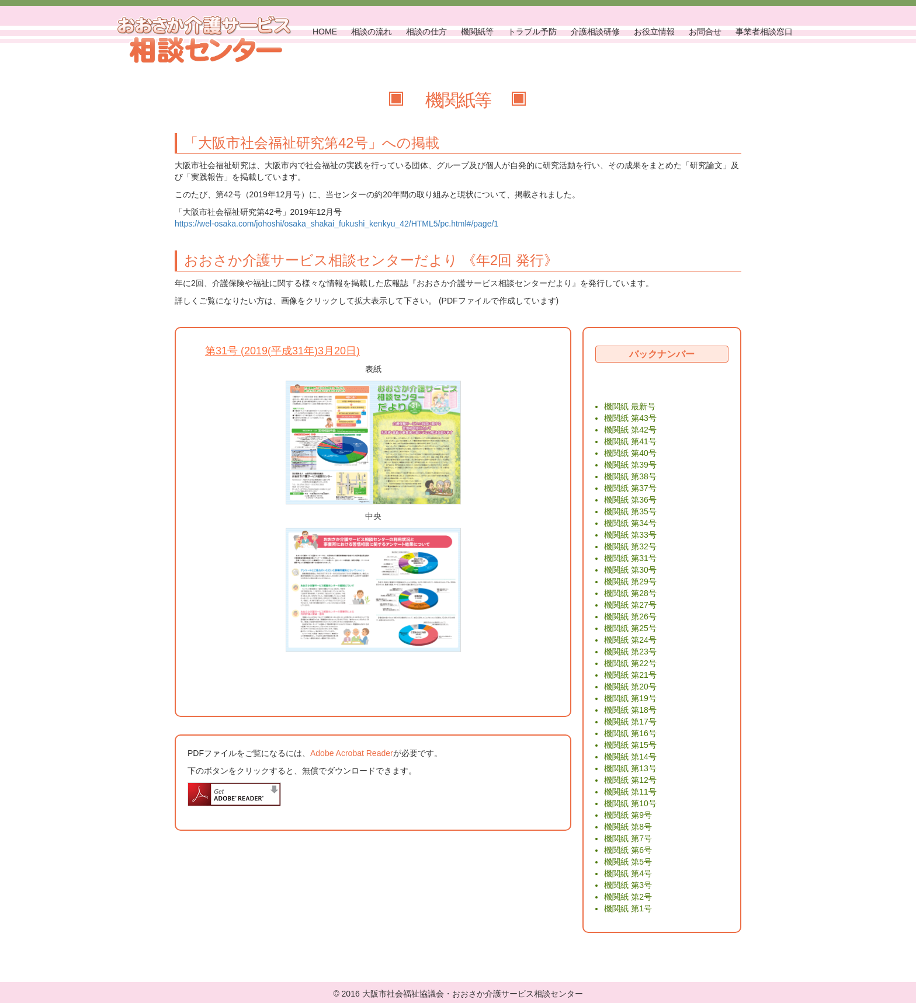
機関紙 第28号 (630, 593)
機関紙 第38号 (630, 476)
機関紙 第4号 (628, 873)
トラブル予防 (532, 31)
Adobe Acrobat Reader (351, 753)
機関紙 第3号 (628, 885)
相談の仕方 (426, 31)
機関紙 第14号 (630, 756)
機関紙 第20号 (630, 686)
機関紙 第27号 (630, 605)
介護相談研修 (595, 31)
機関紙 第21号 (630, 675)
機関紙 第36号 (630, 499)
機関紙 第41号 (630, 441)
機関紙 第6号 (628, 850)
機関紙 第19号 (630, 698)
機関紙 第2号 (628, 896)
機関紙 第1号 (628, 908)
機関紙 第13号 (630, 768)
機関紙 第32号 (630, 546)
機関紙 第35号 (630, 511)
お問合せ (705, 31)
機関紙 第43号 (630, 418)
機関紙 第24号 (630, 640)
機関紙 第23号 (630, 651)
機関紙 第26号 (630, 616)
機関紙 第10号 (630, 803)
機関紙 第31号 (630, 558)
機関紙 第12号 (630, 780)
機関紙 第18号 (630, 710)
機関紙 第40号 (630, 453)
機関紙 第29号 (630, 581)
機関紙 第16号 (630, 733)
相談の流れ (371, 31)
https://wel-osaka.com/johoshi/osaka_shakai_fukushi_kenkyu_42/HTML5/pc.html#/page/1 (336, 223)
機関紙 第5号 (628, 861)
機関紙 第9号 (628, 815)
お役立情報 (654, 31)
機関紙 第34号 (630, 523)
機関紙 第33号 (630, 534)
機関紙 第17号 (630, 721)
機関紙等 (477, 31)
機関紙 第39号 (630, 464)
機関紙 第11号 (630, 791)
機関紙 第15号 (630, 745)
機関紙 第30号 (630, 569)
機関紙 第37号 (630, 488)
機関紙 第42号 (630, 429)
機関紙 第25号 (630, 628)
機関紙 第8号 (628, 826)
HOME (325, 31)
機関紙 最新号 (629, 406)
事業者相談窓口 (764, 31)
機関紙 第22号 (630, 663)
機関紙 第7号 (628, 838)
